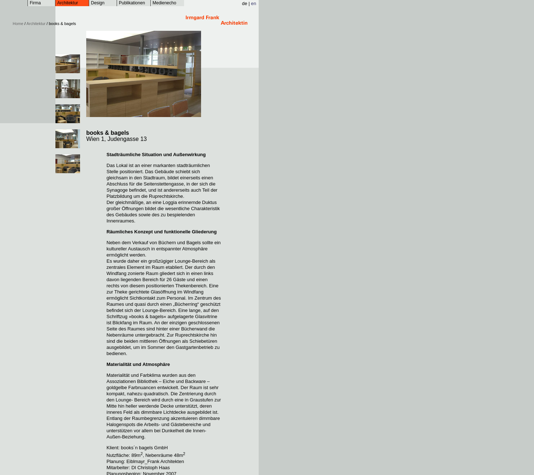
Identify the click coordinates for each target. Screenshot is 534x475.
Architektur (67, 2)
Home (18, 23)
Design (97, 2)
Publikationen (132, 2)
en (253, 3)
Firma (35, 2)
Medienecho (164, 2)
